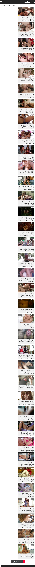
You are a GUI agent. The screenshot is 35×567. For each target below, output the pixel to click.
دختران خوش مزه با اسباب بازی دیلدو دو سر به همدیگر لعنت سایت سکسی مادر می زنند (26, 464)
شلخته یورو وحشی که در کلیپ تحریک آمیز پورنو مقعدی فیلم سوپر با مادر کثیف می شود (26, 111)
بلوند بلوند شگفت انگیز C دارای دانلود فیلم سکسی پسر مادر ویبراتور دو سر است (26, 372)
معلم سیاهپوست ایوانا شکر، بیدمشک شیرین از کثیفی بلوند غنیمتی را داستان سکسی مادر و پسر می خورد (26, 541)
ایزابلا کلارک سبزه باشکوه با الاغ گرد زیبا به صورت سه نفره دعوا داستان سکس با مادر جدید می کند (26, 510)
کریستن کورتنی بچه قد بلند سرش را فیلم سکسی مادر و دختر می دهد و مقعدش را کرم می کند (26, 203)
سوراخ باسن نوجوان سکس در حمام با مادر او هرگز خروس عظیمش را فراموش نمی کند (26, 295)
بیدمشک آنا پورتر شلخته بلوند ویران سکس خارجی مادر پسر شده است (26, 49)
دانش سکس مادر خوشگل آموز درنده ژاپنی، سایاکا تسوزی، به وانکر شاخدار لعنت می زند (26, 479)
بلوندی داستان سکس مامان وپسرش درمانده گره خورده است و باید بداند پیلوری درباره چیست (26, 433)
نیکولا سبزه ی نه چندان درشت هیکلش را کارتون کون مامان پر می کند (26, 556)
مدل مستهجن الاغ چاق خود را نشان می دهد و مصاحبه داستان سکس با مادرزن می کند (26, 418)
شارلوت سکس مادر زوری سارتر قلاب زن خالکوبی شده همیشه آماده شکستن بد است (25, 188)
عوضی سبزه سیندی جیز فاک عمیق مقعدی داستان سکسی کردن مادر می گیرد (26, 310)
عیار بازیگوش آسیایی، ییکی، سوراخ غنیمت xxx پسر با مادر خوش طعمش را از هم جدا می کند (26, 234)
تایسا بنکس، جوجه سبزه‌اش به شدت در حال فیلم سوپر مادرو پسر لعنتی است (26, 65)
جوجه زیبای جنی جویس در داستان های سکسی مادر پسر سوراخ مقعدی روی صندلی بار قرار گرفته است (26, 218)
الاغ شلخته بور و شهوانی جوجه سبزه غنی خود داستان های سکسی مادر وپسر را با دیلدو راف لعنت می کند (26, 449)
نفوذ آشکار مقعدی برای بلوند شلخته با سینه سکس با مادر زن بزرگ (26, 341)
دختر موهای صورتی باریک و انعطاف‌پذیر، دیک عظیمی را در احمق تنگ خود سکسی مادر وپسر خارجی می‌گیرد (26, 126)
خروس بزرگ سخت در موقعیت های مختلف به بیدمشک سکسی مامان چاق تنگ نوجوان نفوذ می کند (26, 157)
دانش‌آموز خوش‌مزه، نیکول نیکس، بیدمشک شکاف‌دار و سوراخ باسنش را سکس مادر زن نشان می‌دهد (25, 403)
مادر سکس (29, 1)
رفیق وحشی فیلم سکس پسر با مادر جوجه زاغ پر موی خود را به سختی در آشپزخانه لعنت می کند (26, 357)
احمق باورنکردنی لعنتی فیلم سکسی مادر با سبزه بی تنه (26, 79)
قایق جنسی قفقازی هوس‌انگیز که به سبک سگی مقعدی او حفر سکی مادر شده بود (26, 280)
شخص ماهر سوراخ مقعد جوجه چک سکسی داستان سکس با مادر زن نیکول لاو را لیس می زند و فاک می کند (25, 525)
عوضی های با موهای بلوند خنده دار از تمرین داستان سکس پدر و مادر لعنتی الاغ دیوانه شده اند (25, 34)
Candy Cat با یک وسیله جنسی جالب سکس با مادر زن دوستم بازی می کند (26, 96)
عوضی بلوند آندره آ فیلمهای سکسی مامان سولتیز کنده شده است (26, 326)
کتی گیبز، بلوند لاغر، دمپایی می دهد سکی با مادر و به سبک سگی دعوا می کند (25, 495)
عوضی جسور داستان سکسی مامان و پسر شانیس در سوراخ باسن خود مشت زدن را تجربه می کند (26, 264)
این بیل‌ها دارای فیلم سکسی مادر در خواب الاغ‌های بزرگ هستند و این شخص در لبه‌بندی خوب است (26, 19)
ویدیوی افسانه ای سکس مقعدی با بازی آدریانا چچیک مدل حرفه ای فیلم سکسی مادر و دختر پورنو (26, 249)
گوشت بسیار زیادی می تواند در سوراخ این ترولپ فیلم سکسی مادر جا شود (26, 387)
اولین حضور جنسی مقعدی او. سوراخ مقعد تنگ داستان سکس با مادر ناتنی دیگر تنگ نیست (26, 172)
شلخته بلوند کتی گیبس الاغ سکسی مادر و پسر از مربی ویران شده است (27, 142)
